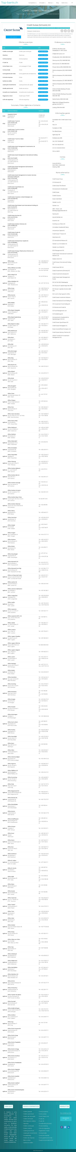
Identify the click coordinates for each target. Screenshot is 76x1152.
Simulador (42, 3)
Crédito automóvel (28, 1114)
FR (62, 30)
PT (72, 3)
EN (72, 30)
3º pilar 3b (41, 1121)
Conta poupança (43, 1111)
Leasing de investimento (30, 1133)
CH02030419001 (60, 148)
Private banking (43, 1126)
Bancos (51, 3)
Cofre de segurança (44, 1128)
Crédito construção (28, 1126)
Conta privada (43, 1133)
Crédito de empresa (28, 1138)
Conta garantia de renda (45, 1138)
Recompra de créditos (29, 1121)
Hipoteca (25, 1123)
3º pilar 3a (41, 1118)
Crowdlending (27, 1135)
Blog (57, 3)
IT (68, 30)
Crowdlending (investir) (45, 1123)
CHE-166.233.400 (59, 144)
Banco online (27, 1140)
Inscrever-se (66, 1119)
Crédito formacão (28, 1118)
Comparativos (33, 3)
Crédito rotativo (27, 1128)
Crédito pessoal (27, 1111)
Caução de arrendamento (46, 1140)
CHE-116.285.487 (59, 141)
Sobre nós (65, 3)
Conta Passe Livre (44, 1116)
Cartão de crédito (28, 1142)
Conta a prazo (43, 1114)
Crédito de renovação (29, 1116)
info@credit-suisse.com (58, 53)
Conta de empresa (44, 1135)
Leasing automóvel (28, 1130)
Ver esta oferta (43, 51)
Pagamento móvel (44, 1130)
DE (65, 30)
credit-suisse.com (13, 37)
